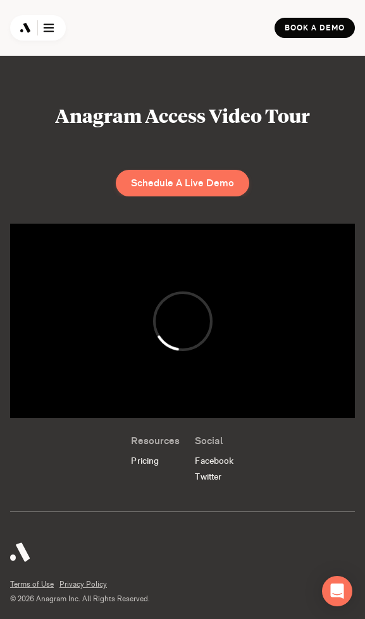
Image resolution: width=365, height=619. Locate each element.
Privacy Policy (83, 584)
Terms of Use (32, 584)
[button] (337, 591)
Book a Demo (315, 27)
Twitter (208, 476)
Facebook (214, 461)
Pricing (145, 461)
